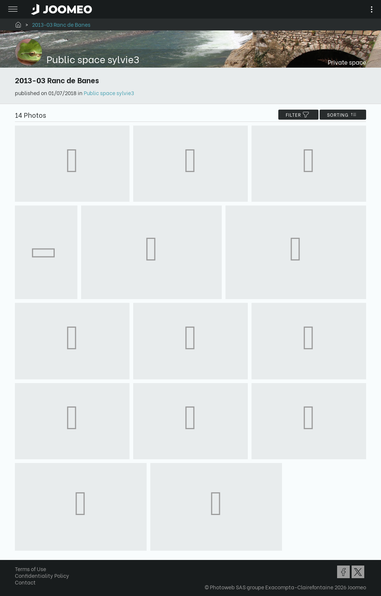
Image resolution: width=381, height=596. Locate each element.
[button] (19, 557)
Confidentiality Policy (42, 575)
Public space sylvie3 (109, 93)
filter (298, 114)
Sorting (343, 114)
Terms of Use (30, 569)
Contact (25, 582)
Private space (347, 62)
